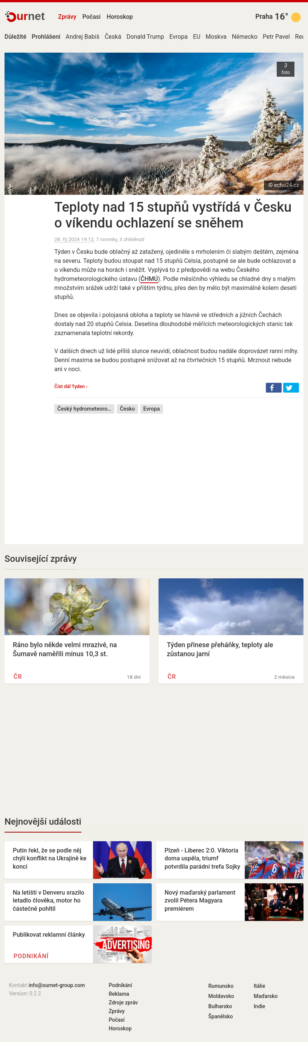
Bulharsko (220, 1006)
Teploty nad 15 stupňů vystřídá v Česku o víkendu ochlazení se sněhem (172, 215)
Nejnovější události (43, 821)
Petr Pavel (276, 36)
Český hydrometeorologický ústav (85, 409)
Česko (127, 409)
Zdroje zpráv (123, 1003)
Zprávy (67, 16)
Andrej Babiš (82, 36)
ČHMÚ (149, 278)
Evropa (178, 36)
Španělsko (220, 1016)
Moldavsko (221, 996)
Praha (264, 16)
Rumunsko (220, 986)
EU (196, 36)
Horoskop (120, 16)
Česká (113, 36)
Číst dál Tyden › (70, 386)
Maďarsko (266, 996)
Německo (245, 36)
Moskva (216, 36)
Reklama (119, 994)
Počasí (91, 16)
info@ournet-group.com (57, 985)
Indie (259, 1006)
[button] (274, 388)
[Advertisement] (176, 473)
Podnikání (31, 956)
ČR (18, 676)
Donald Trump (145, 36)
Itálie (259, 986)
